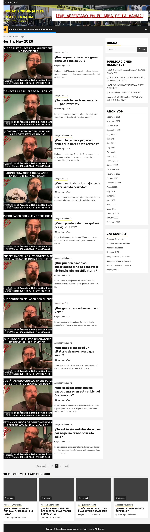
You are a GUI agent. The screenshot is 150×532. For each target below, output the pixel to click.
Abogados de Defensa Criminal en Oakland (31, 29)
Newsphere (87, 529)
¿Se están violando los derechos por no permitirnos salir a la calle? (77, 433)
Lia (69, 66)
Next (66, 466)
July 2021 (111, 139)
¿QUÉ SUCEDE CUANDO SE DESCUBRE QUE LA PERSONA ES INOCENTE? (56, 511)
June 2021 (111, 143)
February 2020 (113, 213)
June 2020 (111, 196)
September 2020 (114, 183)
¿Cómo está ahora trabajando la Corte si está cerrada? (77, 185)
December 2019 (113, 222)
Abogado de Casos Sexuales (118, 243)
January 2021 (112, 165)
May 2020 (111, 200)
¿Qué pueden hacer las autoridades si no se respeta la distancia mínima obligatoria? (76, 266)
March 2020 (112, 209)
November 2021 (113, 121)
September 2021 (114, 130)
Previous (41, 466)
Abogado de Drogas (115, 248)
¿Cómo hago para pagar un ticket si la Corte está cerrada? (76, 142)
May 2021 (111, 148)
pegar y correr (112, 270)
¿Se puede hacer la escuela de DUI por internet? (75, 102)
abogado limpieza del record (118, 257)
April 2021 (111, 152)
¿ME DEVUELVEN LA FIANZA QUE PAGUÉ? (124, 92)
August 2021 (112, 134)
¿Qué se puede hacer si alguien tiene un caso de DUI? (76, 59)
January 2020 (112, 218)
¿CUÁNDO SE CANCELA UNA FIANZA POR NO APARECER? (92, 510)
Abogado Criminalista (63, 135)
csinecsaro (21, 517)
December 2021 (113, 117)
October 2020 (112, 178)
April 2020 (111, 205)
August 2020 (112, 187)
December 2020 (113, 169)
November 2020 (113, 174)
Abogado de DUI (61, 52)
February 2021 (113, 161)
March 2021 (112, 156)
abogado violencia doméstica (119, 265)
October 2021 (112, 126)
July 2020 (111, 191)
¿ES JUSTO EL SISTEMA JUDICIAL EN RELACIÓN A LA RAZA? (18, 511)
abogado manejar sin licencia (119, 261)
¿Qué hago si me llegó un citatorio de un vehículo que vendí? (74, 351)
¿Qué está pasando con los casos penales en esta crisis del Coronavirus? (77, 391)
